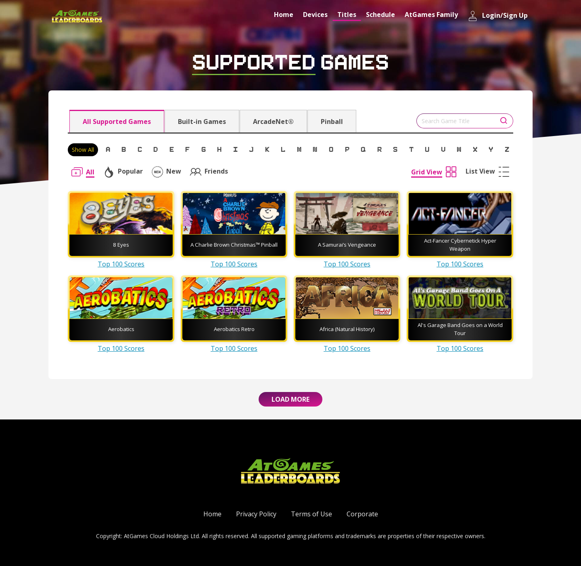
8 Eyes (121, 244)
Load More (290, 399)
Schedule (380, 14)
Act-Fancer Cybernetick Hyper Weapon (460, 244)
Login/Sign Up (498, 16)
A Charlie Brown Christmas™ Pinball (234, 244)
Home (283, 14)
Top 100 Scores (121, 264)
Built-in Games (202, 121)
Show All (83, 149)
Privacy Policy (256, 513)
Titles (346, 14)
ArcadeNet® (273, 121)
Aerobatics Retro (234, 329)
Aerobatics (121, 329)
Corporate (362, 513)
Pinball (332, 121)
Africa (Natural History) (347, 329)
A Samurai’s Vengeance (347, 244)
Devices (315, 14)
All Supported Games (117, 121)
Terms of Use (311, 513)
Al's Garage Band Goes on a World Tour (460, 329)
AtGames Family (431, 14)
